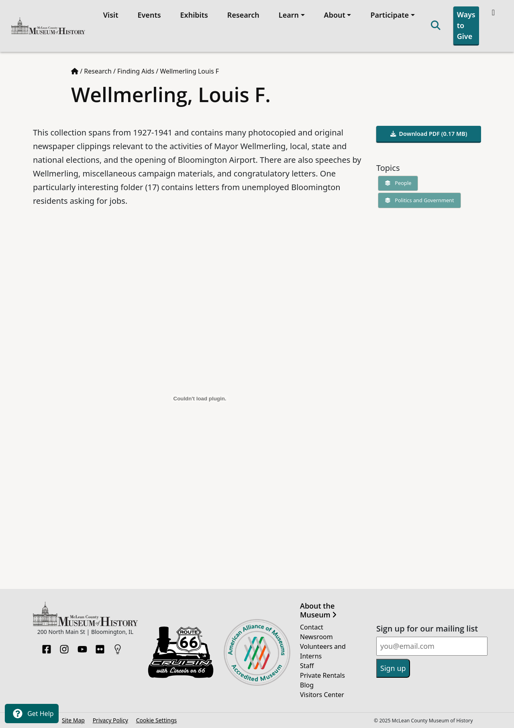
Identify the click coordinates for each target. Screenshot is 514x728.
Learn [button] (289, 15)
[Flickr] (100, 647)
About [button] (334, 15)
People (396, 183)
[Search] (435, 26)
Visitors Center (322, 694)
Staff (307, 665)
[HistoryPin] (117, 647)
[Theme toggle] (494, 12)
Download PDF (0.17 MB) (428, 133)
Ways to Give (466, 25)
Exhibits (194, 15)
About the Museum (318, 610)
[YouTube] (82, 647)
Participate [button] (389, 15)
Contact (311, 627)
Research (243, 15)
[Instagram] (64, 647)
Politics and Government (417, 200)
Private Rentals (322, 675)
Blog (307, 685)
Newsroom (316, 636)
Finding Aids (135, 71)
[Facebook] (46, 647)
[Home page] (74, 71)
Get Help (32, 713)
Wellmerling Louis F (189, 71)
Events (149, 15)
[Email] (431, 646)
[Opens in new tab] (180, 651)
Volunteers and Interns (323, 651)
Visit (110, 15)
